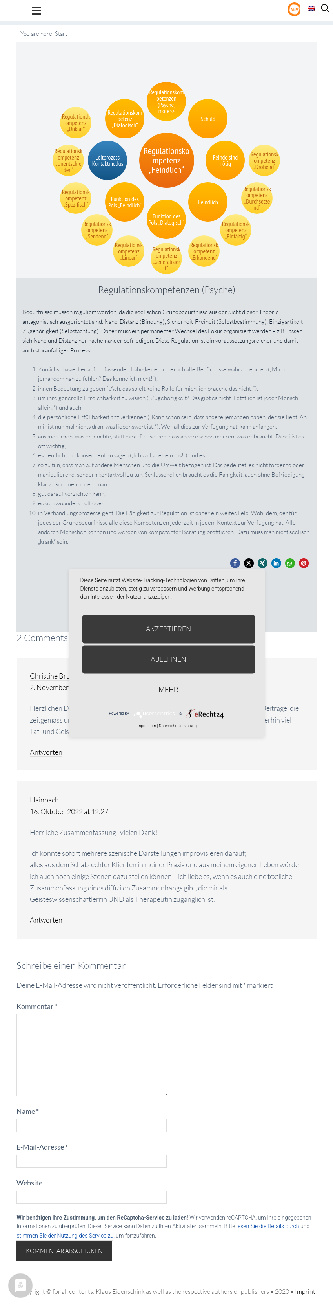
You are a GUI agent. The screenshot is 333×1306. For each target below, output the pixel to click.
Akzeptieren (168, 629)
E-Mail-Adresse (42, 1147)
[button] (235, 563)
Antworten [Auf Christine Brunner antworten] (46, 752)
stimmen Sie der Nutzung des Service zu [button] (64, 1236)
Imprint (305, 1291)
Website (29, 1182)
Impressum (146, 726)
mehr (168, 689)
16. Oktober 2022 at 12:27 (69, 811)
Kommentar (36, 1006)
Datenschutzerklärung (178, 726)
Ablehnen (168, 659)
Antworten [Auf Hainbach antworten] (46, 919)
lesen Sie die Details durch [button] (268, 1226)
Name (27, 1111)
